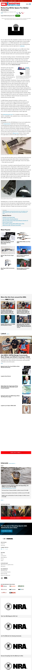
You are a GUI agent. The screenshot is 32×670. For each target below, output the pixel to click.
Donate (14, 1)
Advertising (3, 526)
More (8, 333)
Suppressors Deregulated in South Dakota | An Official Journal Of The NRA (15, 473)
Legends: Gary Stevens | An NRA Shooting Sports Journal (8, 324)
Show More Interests (20, 499)
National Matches (5, 485)
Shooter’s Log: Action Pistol (9, 217)
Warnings (21, 660)
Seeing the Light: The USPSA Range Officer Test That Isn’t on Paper (10, 385)
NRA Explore (3, 547)
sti (26, 212)
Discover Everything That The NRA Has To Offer (12, 636)
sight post (16, 212)
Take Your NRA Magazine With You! (9, 597)
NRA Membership (4, 551)
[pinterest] (23, 12)
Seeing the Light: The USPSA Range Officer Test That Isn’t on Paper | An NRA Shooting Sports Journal (24, 325)
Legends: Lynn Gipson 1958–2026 (8, 390)
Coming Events (3, 536)
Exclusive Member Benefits (5, 552)
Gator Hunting (9, 469)
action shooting (13, 211)
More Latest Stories (21, 433)
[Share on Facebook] (18, 12)
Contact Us (3, 524)
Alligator (14, 469)
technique (24, 212)
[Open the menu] (30, 4)
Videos (2, 541)
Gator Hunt (4, 469)
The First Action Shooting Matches (10, 219)
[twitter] (20, 12)
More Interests (12, 444)
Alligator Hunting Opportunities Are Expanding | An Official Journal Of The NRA (15, 467)
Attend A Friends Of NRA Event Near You (10, 656)
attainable (22, 46)
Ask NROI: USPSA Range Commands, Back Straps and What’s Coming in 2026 (15, 356)
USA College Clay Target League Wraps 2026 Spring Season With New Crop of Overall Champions (9, 379)
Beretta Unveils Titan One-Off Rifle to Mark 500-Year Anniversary (10, 367)
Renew (11, 1)
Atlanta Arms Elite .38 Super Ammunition (12, 225)
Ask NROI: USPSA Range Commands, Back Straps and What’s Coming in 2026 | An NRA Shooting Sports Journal (7, 311)
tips (19, 212)
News (2, 13)
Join (9, 1)
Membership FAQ (4, 554)
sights (17, 211)
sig (19, 211)
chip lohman (22, 211)
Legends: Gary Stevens (6, 372)
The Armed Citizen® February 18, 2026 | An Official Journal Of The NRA (15, 471)
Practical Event (7, 124)
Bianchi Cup (15, 133)
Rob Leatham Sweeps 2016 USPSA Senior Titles (13, 223)
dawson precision (6, 211)
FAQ (25, 660)
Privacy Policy (3, 660)
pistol (4, 213)
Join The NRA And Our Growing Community (11, 617)
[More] (9, 333)
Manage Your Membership (5, 556)
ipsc (10, 212)
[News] (3, 481)
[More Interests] (15, 444)
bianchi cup (7, 212)
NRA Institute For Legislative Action (7, 545)
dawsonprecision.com (8, 114)
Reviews (2, 539)
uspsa (13, 212)
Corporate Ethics (15, 660)
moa (21, 212)
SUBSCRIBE (6, 512)
